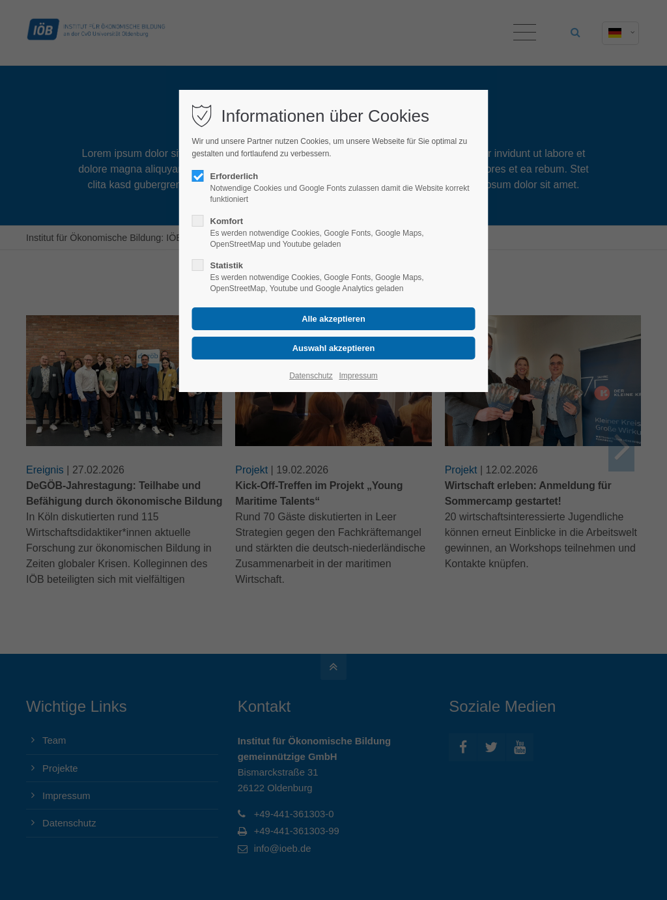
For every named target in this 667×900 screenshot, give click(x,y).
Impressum (358, 375)
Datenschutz (311, 375)
